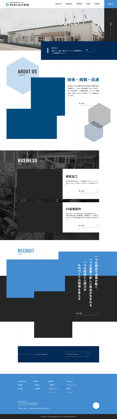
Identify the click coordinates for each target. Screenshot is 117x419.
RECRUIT (97, 4)
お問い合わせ (69, 381)
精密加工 (37, 385)
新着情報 (20, 385)
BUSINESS (69, 4)
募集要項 (52, 385)
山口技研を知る (22, 381)
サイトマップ (69, 392)
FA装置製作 (38, 388)
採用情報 (50, 381)
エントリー (52, 392)
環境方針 (68, 388)
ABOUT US (58, 4)
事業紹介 (35, 381)
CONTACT (111, 4)
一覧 (86, 50)
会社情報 (20, 388)
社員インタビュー (54, 388)
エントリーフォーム (73, 354)
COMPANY (79, 4)
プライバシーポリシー (72, 385)
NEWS (88, 4)
